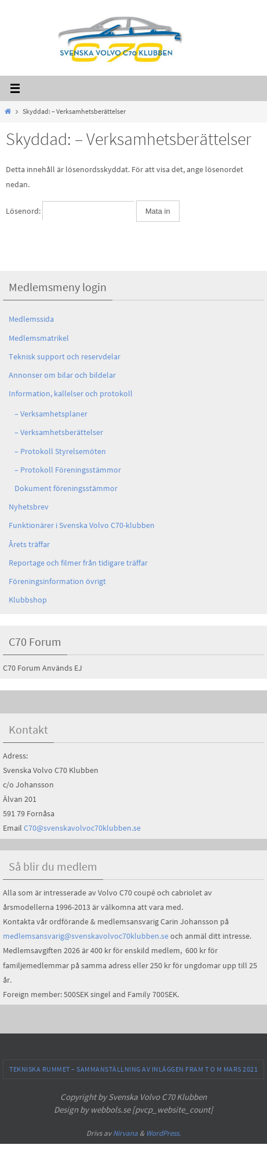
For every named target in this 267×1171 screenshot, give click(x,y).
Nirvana (125, 1133)
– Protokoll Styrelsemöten (60, 451)
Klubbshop (28, 599)
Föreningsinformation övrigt (57, 581)
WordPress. (163, 1133)
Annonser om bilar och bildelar (62, 375)
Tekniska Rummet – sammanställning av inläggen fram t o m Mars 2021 (133, 1069)
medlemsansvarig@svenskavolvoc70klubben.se (86, 936)
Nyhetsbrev (29, 506)
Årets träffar (29, 544)
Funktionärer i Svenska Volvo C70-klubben (82, 525)
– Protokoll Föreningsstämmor (67, 469)
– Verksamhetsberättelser (58, 432)
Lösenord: (70, 211)
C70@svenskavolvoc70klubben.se (82, 828)
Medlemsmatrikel (39, 338)
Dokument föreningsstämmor (66, 488)
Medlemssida (31, 319)
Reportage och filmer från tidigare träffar (78, 562)
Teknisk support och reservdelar (64, 356)
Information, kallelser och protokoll (71, 393)
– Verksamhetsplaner (50, 413)
